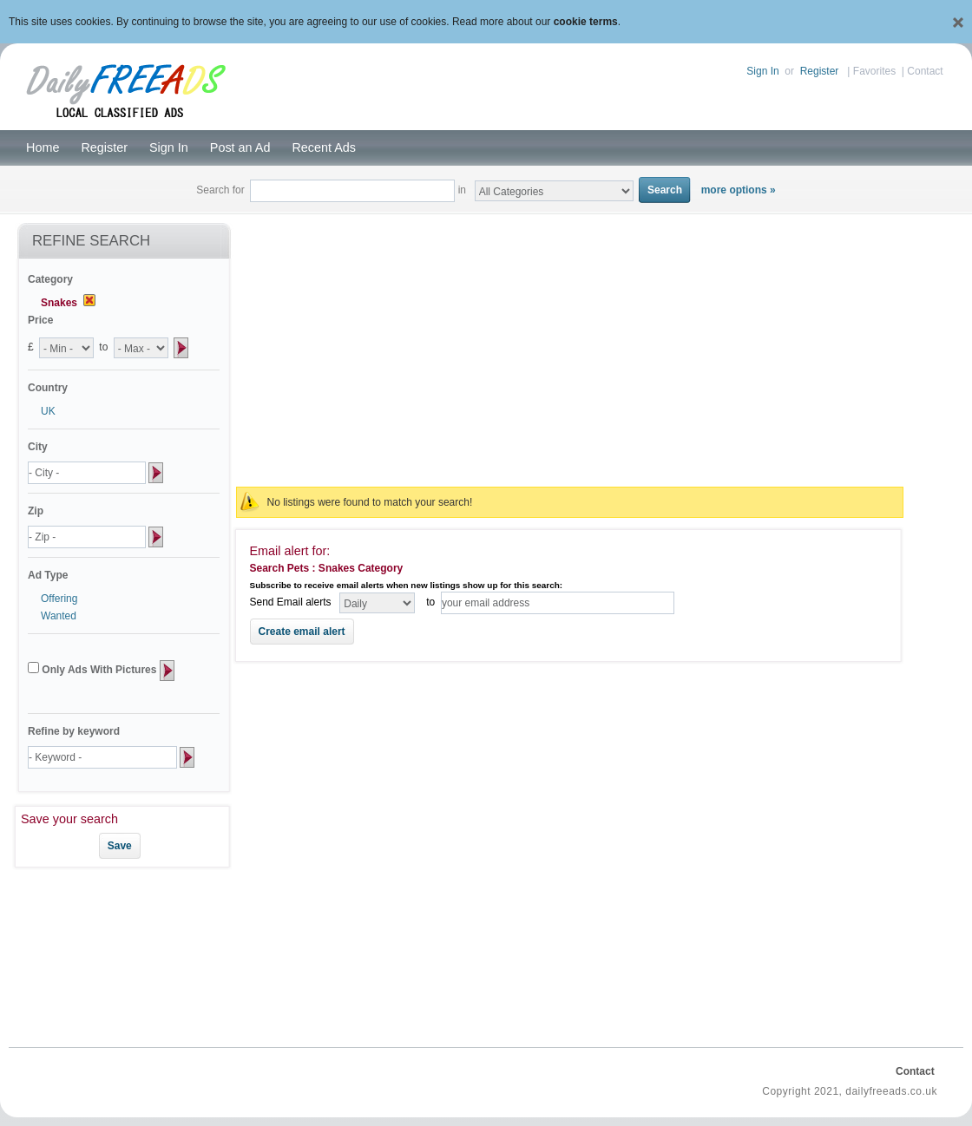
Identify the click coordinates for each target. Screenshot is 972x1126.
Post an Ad (240, 147)
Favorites (874, 71)
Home (42, 147)
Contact (924, 71)
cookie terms (586, 22)
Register (819, 71)
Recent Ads (324, 147)
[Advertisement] (569, 348)
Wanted (58, 616)
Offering (59, 598)
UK (48, 411)
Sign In (762, 71)
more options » (738, 190)
